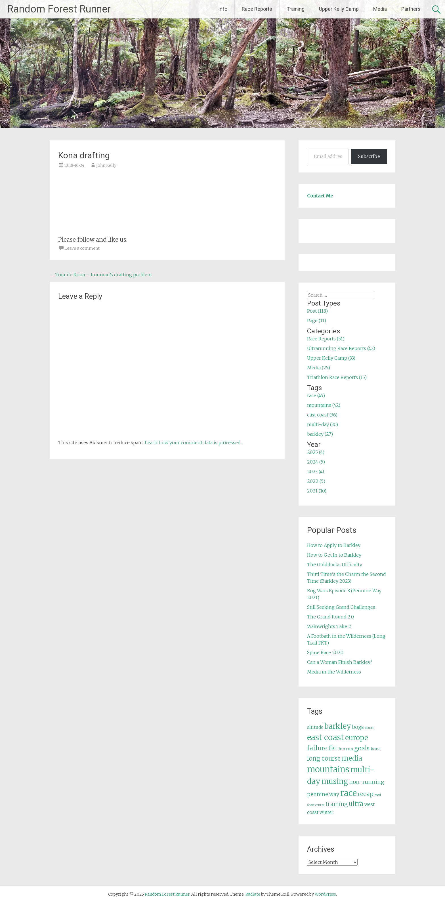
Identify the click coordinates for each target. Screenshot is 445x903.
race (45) (316, 395)
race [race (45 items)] (348, 793)
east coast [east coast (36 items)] (325, 737)
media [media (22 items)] (352, 758)
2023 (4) (315, 471)
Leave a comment (82, 248)
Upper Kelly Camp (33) (331, 358)
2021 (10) (316, 491)
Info (222, 9)
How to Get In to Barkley (334, 555)
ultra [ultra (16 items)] (356, 804)
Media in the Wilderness (334, 672)
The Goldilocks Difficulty (334, 564)
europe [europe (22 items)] (356, 737)
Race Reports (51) (326, 339)
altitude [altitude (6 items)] (315, 727)
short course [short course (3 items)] (315, 805)
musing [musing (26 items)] (335, 781)
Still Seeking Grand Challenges (341, 607)
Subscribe (369, 156)
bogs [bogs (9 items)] (358, 727)
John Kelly (106, 165)
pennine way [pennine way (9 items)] (323, 794)
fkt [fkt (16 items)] (333, 748)
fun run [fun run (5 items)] (346, 749)
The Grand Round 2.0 (330, 617)
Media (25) (318, 368)
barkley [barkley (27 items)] (337, 726)
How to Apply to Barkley (333, 545)
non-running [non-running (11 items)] (366, 781)
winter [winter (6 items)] (326, 812)
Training (296, 9)
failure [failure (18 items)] (317, 748)
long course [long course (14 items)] (324, 758)
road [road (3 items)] (378, 795)
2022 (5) (316, 481)
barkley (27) (320, 434)
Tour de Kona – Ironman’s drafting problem (101, 274)
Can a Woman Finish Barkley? (339, 662)
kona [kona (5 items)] (376, 749)
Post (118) (317, 311)
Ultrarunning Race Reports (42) (341, 348)
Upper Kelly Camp (339, 9)
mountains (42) (323, 405)
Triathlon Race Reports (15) (337, 377)
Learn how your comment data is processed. (193, 442)
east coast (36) (322, 415)
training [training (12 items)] (337, 804)
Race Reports (257, 9)
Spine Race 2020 (325, 652)
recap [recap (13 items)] (365, 794)
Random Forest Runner (59, 9)
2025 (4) (315, 452)
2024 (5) (316, 462)
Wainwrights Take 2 (329, 626)
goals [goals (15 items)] (362, 748)
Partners (411, 9)
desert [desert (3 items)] (369, 728)
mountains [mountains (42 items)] (328, 769)
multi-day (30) (322, 424)
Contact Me (320, 196)
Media (380, 9)
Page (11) (316, 320)
